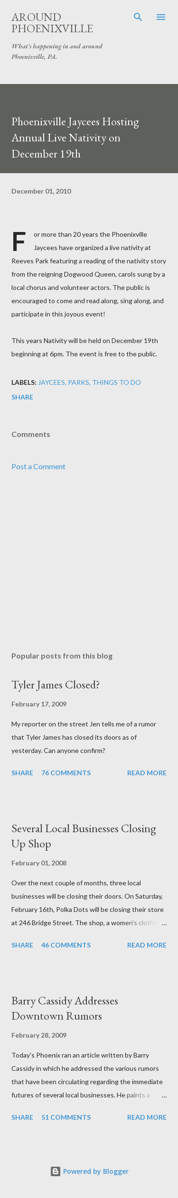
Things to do (116, 382)
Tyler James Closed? (55, 684)
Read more (147, 773)
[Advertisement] (89, 561)
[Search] (138, 17)
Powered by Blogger (89, 1171)
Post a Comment (38, 466)
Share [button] (22, 397)
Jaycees (51, 382)
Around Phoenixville (52, 22)
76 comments (66, 773)
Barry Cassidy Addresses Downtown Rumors (64, 1008)
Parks (78, 382)
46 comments (66, 945)
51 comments (66, 1117)
